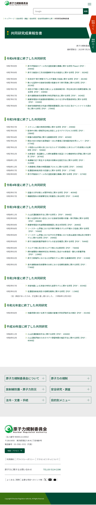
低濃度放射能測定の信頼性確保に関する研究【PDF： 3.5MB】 (54, 291)
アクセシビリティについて (48, 459)
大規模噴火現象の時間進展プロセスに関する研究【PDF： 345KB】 (56, 166)
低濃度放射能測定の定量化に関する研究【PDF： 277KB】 (52, 170)
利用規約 (10, 459)
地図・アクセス (13, 451)
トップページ (10, 19)
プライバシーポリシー (25, 459)
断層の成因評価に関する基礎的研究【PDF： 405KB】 (50, 137)
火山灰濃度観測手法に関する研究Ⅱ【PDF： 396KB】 (50, 214)
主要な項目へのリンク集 (32, 480)
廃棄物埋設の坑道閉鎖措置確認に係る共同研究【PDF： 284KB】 (55, 224)
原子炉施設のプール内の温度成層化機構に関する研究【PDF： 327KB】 (57, 174)
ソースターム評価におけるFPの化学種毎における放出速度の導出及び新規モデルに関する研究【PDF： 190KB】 (59, 236)
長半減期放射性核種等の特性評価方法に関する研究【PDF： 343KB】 (56, 95)
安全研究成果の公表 (45, 19)
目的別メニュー (60, 400)
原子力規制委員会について (22, 378)
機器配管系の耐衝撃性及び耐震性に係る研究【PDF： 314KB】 (54, 196)
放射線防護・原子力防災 (21, 389)
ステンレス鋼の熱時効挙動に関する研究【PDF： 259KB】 (52, 126)
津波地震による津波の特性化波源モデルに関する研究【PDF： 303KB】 (57, 285)
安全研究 (33, 19)
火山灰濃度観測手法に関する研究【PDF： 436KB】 (49, 334)
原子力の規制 (59, 378)
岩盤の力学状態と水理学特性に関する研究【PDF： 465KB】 (53, 192)
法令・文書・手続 (17, 400)
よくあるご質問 (13, 480)
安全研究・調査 (22, 19)
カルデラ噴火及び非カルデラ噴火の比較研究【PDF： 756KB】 (54, 247)
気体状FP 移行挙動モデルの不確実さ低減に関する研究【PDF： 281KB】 (58, 78)
